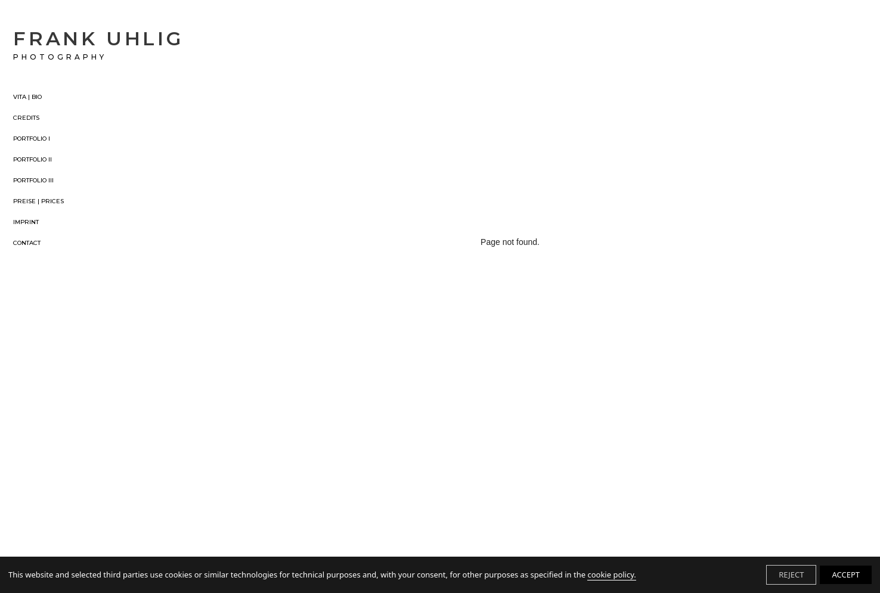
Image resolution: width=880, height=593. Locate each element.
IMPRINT (26, 222)
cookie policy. (611, 574)
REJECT (791, 574)
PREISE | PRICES (38, 201)
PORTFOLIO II (32, 160)
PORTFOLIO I (31, 139)
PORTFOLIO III (33, 181)
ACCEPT (846, 574)
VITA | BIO (27, 97)
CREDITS (26, 118)
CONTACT (27, 243)
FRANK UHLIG (98, 44)
